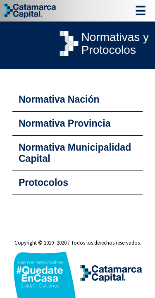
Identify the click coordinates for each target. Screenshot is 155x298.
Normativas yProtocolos (103, 43)
